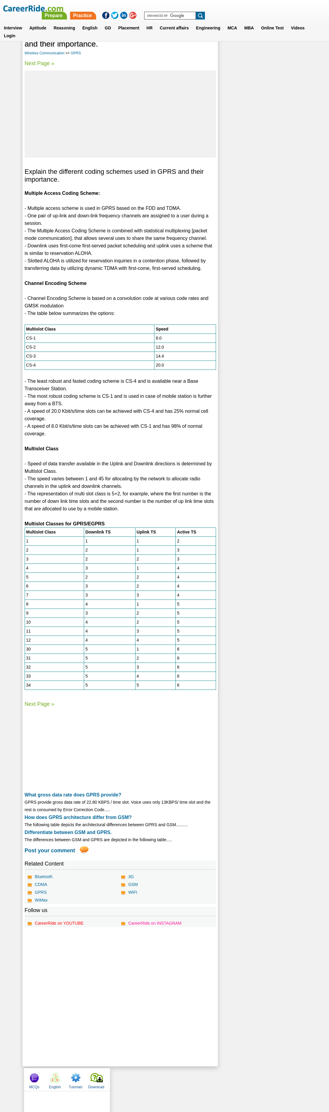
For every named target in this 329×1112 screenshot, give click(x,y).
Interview (13, 20)
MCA (232, 20)
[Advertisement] (120, 114)
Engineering (208, 20)
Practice (203, 8)
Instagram (230, 1079)
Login (9, 28)
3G (131, 876)
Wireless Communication (45, 53)
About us (110, 1079)
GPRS (76, 53)
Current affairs (174, 20)
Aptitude (38, 20)
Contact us (134, 1079)
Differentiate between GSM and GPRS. (68, 832)
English (90, 20)
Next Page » (39, 63)
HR (150, 20)
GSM (133, 884)
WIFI (132, 892)
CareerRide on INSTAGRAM (154, 923)
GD (108, 20)
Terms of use (162, 1079)
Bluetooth (44, 876)
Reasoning (64, 20)
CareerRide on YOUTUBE (59, 923)
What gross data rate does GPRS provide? (73, 794)
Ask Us (186, 1079)
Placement (128, 20)
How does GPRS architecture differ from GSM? (78, 817)
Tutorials (271, 46)
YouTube (207, 1079)
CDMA (41, 884)
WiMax (41, 900)
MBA (249, 20)
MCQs (229, 46)
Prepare (174, 8)
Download (291, 46)
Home (90, 1079)
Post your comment (50, 851)
